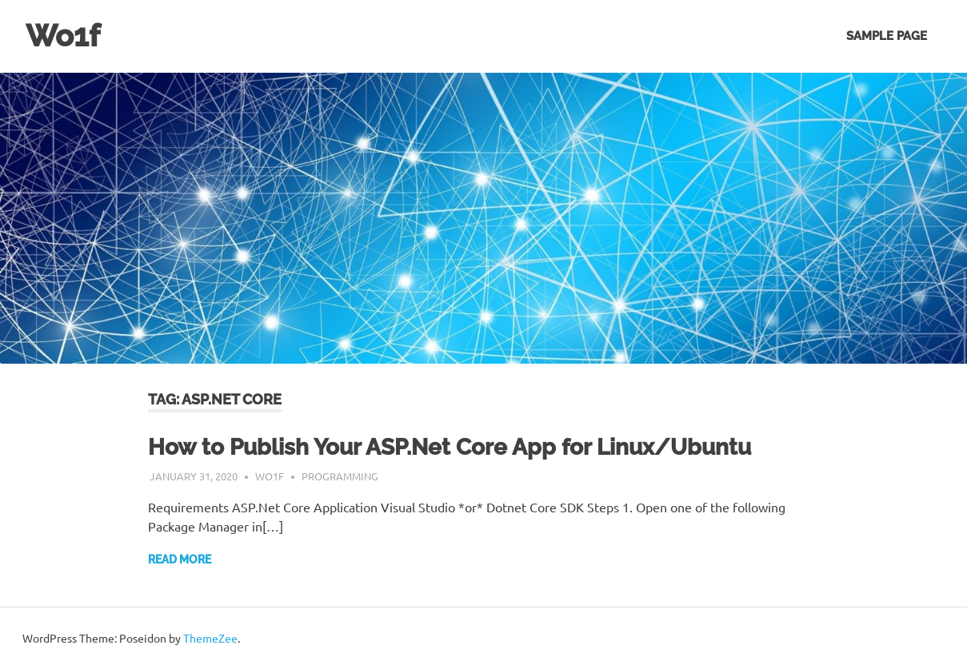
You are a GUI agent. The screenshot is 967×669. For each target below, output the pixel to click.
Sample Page (886, 36)
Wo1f (63, 36)
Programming (340, 476)
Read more (179, 559)
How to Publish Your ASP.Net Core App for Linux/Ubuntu (449, 447)
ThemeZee (210, 638)
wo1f (269, 476)
